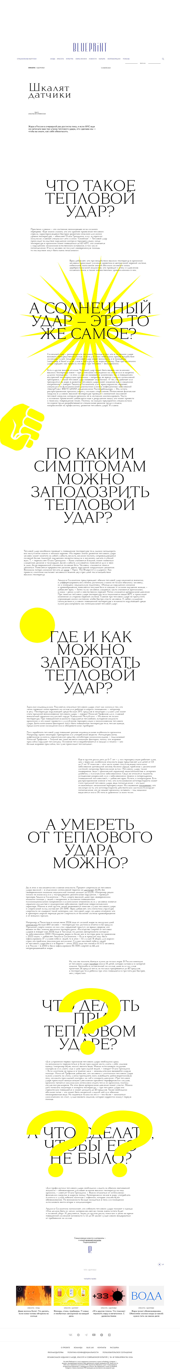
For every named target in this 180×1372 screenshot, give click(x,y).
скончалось (32, 925)
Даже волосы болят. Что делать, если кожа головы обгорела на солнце (33, 1313)
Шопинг (75, 1308)
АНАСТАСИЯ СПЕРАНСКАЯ (37, 114)
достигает (89, 890)
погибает (93, 964)
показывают (145, 785)
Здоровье (41, 68)
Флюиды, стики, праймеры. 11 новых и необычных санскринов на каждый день (71, 1313)
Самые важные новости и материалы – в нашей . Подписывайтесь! (90, 1240)
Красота (32, 68)
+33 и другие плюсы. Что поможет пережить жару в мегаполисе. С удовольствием (108, 1313)
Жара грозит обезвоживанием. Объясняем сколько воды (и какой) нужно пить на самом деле (146, 1313)
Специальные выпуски (27, 59)
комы (66, 570)
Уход (38, 1308)
